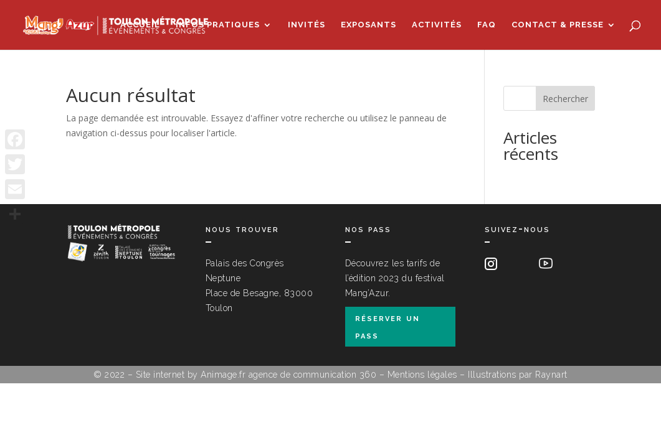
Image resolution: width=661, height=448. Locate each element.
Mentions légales (422, 375)
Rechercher (565, 99)
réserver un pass (387, 326)
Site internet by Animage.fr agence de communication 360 (256, 375)
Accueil (140, 25)
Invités (306, 25)
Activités (437, 25)
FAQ (486, 25)
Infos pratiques (218, 25)
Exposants (368, 25)
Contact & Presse (557, 25)
